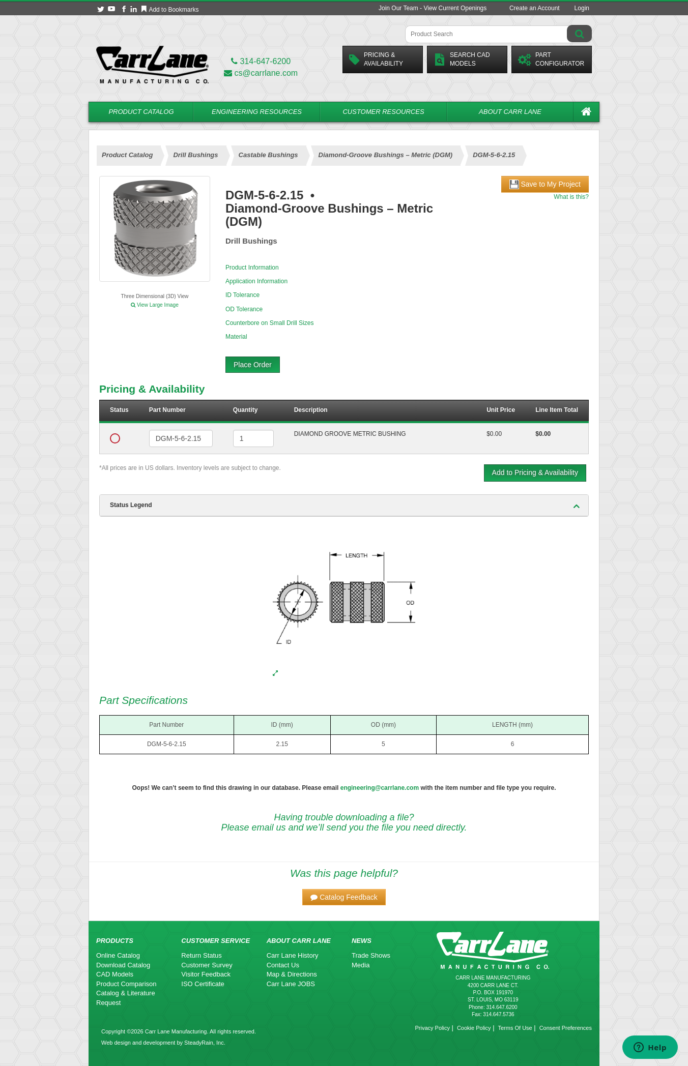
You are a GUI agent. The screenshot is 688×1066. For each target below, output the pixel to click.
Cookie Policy (474, 1028)
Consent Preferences (565, 1028)
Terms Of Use (515, 1028)
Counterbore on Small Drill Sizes (269, 323)
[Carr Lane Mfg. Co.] (152, 64)
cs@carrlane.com (261, 73)
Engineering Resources (257, 111)
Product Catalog (141, 111)
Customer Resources (383, 111)
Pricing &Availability (376, 59)
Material (236, 336)
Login (582, 8)
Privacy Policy (432, 1028)
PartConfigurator (551, 59)
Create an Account (534, 8)
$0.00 (494, 433)
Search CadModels (462, 59)
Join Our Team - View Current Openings (432, 8)
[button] (344, 897)
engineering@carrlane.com (379, 787)
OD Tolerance (244, 309)
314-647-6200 (261, 61)
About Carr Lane (510, 111)
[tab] (344, 505)
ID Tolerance (242, 295)
